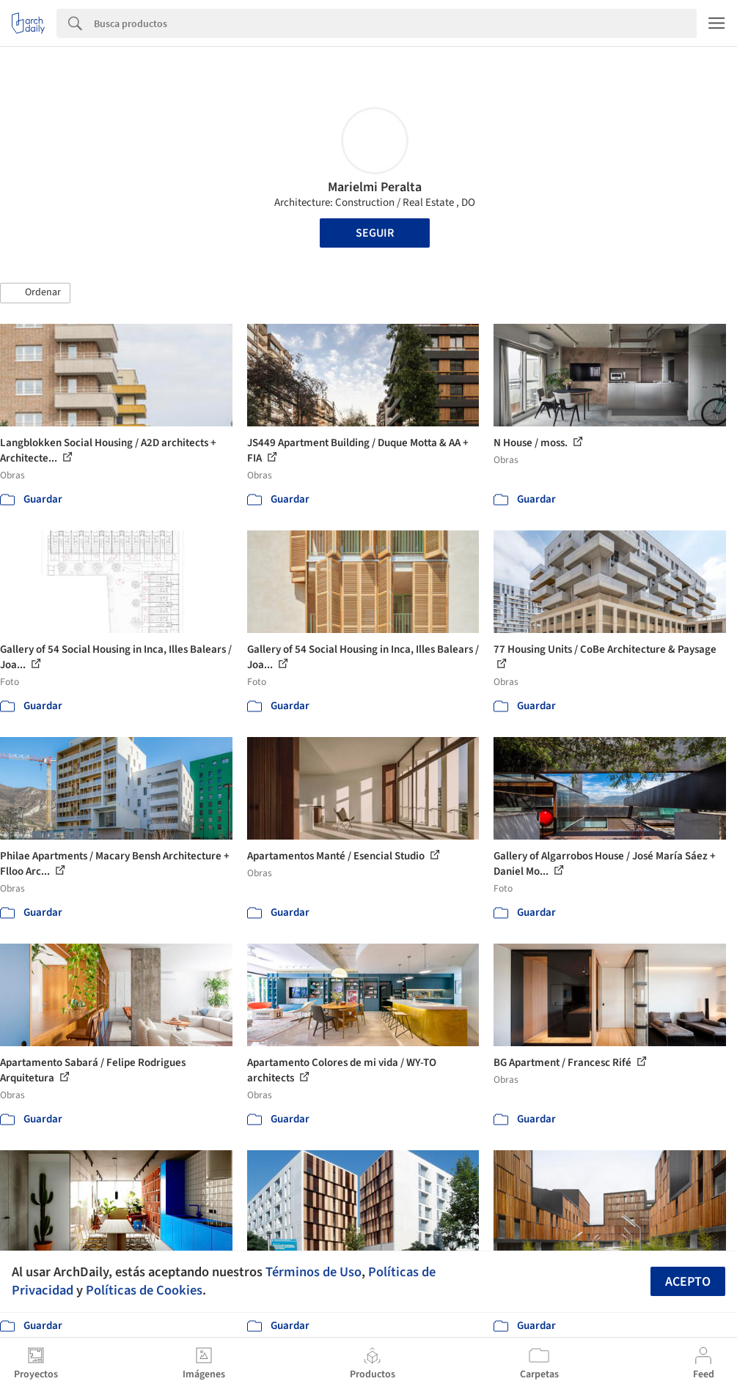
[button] (35, 293)
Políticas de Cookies (144, 1290)
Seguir (375, 233)
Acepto (688, 1282)
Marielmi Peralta (375, 187)
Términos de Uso (313, 1271)
